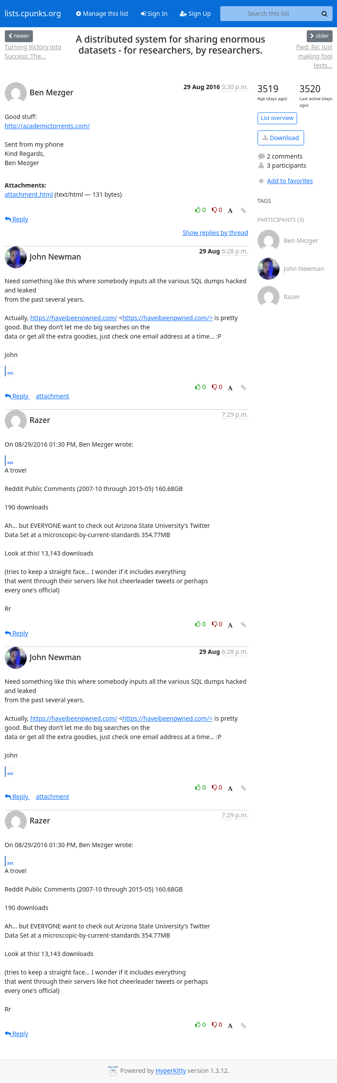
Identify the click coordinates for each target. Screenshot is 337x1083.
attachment (52, 396)
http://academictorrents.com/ (47, 126)
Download (280, 138)
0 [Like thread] (201, 210)
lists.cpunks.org (33, 13)
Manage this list (102, 13)
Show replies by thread (215, 232)
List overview (277, 118)
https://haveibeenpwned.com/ (73, 318)
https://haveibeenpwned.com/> (167, 318)
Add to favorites (285, 181)
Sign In (154, 13)
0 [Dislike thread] (217, 210)
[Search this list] (268, 13)
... (10, 370)
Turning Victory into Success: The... (33, 51)
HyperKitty (170, 1071)
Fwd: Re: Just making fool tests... (314, 56)
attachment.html (29, 194)
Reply (17, 219)
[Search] (325, 13)
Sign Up (195, 13)
